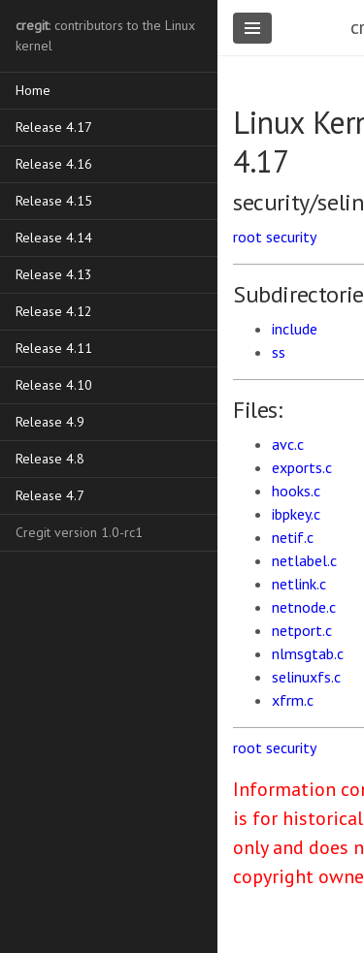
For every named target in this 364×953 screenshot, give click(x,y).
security (291, 236)
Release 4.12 (54, 311)
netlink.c (299, 583)
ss (278, 352)
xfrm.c (293, 700)
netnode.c (304, 607)
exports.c (302, 467)
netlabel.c (304, 560)
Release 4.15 (54, 200)
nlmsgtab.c (308, 653)
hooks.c (296, 490)
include (294, 328)
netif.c (293, 537)
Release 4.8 (50, 458)
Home (33, 90)
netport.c (302, 630)
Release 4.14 (54, 237)
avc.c (288, 444)
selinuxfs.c (306, 676)
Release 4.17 (54, 127)
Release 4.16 (54, 164)
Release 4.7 (50, 495)
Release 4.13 (54, 274)
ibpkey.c (296, 514)
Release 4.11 (54, 348)
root (247, 236)
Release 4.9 (50, 421)
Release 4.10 (54, 385)
